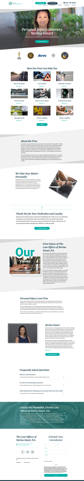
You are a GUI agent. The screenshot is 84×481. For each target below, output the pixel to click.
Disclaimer (18, 462)
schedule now (41, 3)
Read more (18, 86)
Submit (61, 3)
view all (42, 124)
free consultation (53, 3)
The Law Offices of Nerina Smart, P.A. (15, 3)
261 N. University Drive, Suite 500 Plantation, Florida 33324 (25, 444)
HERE (62, 472)
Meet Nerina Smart (52, 354)
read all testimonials (42, 228)
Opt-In (56, 465)
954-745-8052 (70, 3)
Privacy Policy (27, 462)
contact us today (42, 41)
